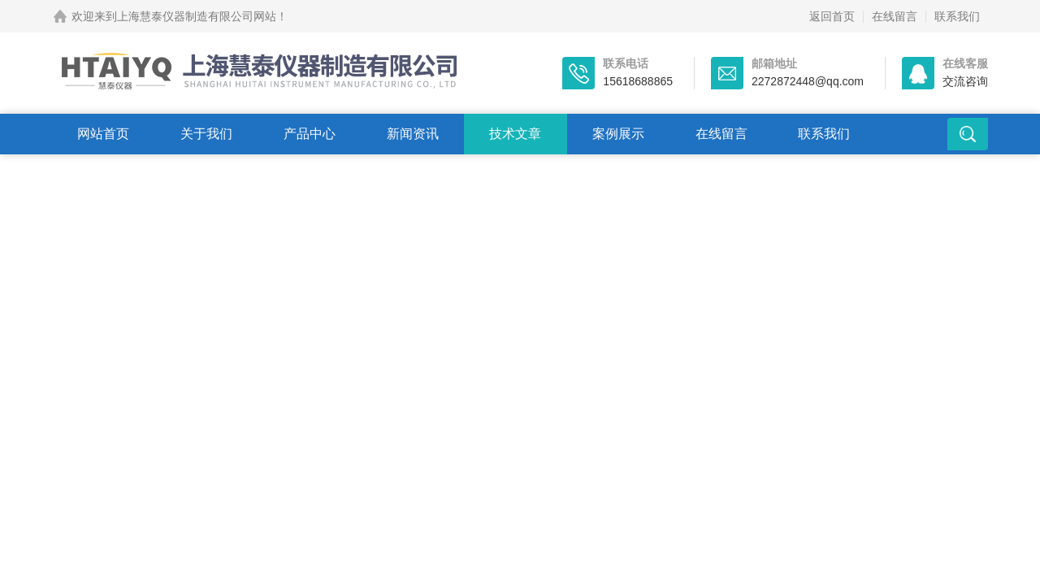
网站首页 (103, 134)
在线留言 (894, 16)
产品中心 (310, 134)
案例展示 (618, 134)
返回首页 (832, 16)
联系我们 (957, 16)
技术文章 (515, 134)
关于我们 (206, 134)
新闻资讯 (413, 134)
